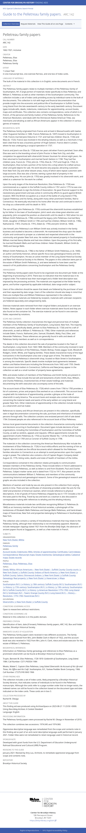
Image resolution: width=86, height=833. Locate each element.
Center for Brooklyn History (19, 2)
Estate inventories (44, 554)
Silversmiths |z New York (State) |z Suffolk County (25, 602)
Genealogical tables (61, 554)
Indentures (22, 552)
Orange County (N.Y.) (39, 593)
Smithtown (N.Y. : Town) (18, 593)
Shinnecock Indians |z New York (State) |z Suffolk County (50, 575)
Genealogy (8, 578)
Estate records (15, 557)
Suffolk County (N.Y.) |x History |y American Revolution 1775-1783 (38, 590)
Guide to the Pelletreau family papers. (38, 14)
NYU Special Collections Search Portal (18, 8)
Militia (12, 569)
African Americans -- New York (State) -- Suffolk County (40, 569)
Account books (9, 552)
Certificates (62, 552)
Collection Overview (11, 24)
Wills (30, 552)
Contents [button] (70, 24)
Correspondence (10, 554)
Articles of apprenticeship (44, 552)
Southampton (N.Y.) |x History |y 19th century (48, 587)
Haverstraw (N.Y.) (31, 596)
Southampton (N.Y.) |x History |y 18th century (23, 584)
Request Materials (28, 24)
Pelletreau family (10, 546)
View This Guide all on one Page (50, 24)
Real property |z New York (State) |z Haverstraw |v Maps (39, 578)
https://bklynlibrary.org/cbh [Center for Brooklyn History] (43, 820)
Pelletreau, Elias (10, 563)
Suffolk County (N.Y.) (54, 584)
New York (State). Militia (13, 540)
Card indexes (74, 552)
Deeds (6, 569)
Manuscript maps (27, 554)
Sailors (20, 575)
